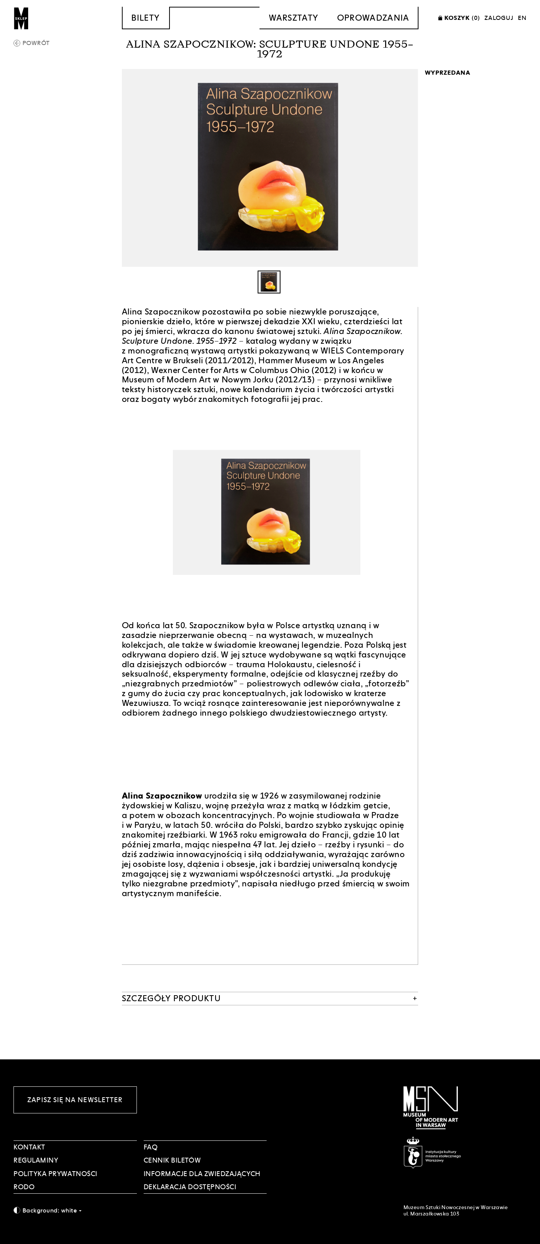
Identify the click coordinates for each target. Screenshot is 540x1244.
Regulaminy (36, 1160)
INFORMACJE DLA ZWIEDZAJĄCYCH (202, 1174)
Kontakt (29, 1147)
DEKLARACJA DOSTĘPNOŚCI (190, 1187)
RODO (24, 1187)
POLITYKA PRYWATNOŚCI (56, 1174)
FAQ (151, 1147)
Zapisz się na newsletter (75, 1100)
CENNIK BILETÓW (172, 1160)
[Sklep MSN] (21, 18)
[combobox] (75, 1210)
